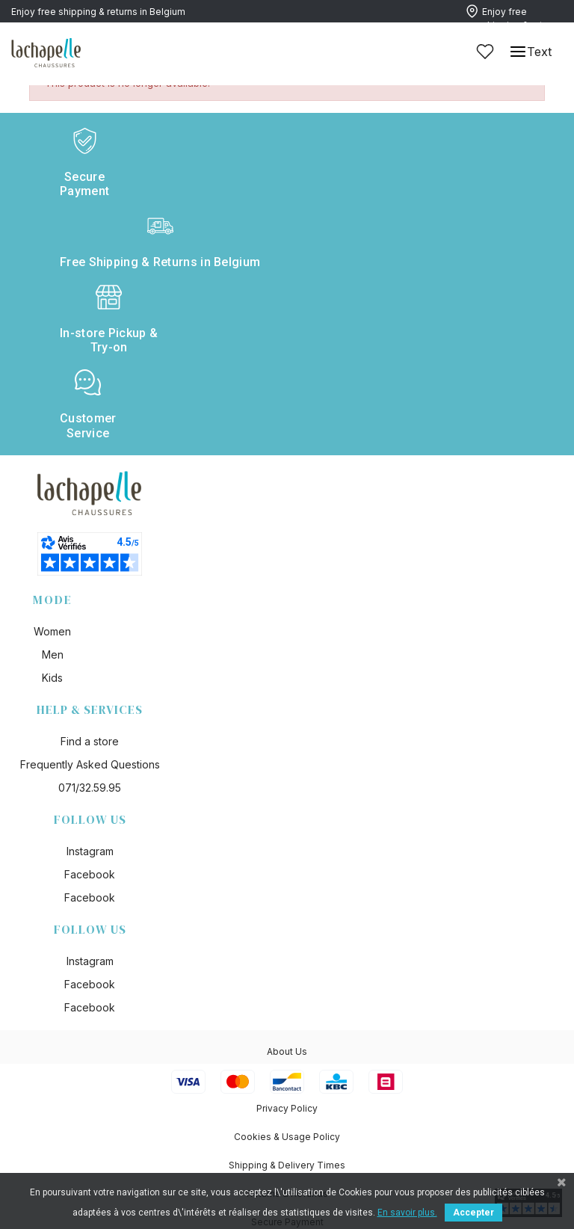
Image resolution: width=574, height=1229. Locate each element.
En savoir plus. (407, 1212)
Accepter (473, 1212)
